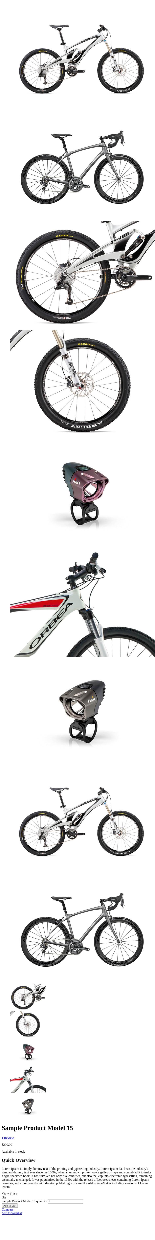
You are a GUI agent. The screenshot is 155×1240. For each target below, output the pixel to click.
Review (8, 1138)
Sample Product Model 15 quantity (24, 1201)
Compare (8, 1209)
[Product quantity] (65, 1201)
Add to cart (9, 1205)
